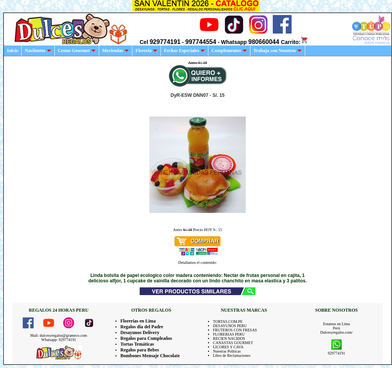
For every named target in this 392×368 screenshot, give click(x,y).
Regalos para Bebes (139, 350)
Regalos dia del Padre (141, 326)
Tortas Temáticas (137, 344)
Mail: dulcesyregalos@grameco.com (58, 335)
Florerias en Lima (138, 321)
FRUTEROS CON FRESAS (235, 330)
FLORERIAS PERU (229, 334)
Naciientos (38, 50)
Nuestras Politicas (227, 351)
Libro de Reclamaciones (231, 355)
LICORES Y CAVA (228, 347)
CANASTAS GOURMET (233, 343)
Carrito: (294, 42)
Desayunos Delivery (139, 332)
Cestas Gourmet (77, 50)
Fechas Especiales (184, 50)
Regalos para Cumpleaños (146, 338)
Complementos (229, 50)
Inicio (12, 50)
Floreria (146, 50)
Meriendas (115, 50)
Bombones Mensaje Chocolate (150, 355)
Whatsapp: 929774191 (58, 340)
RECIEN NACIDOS (229, 338)
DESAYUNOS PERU (230, 326)
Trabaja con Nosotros (277, 50)
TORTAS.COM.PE (228, 321)
